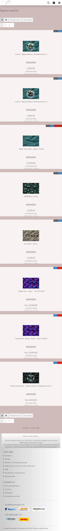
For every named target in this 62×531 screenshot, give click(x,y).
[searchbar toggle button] (48, 2)
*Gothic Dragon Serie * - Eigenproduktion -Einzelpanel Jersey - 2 (31, 386)
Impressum (8, 455)
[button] (2, 20)
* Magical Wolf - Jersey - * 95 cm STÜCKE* (31, 291)
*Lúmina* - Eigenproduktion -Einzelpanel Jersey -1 (31, 54)
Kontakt (7, 459)
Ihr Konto (8, 489)
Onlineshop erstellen (10, 528)
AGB (6, 469)
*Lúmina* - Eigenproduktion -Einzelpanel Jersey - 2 (30, 102)
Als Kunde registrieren (12, 486)
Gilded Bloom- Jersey (31, 196)
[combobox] (15, 20)
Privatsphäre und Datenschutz (15, 473)
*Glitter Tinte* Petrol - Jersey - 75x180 (31, 149)
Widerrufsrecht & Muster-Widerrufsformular (20, 466)
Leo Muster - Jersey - (31, 244)
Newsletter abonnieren (12, 496)
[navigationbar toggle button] (59, 2)
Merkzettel (8, 493)
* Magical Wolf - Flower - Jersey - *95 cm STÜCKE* (31, 338)
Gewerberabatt (10, 476)
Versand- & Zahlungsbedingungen (16, 462)
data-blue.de (44, 528)
